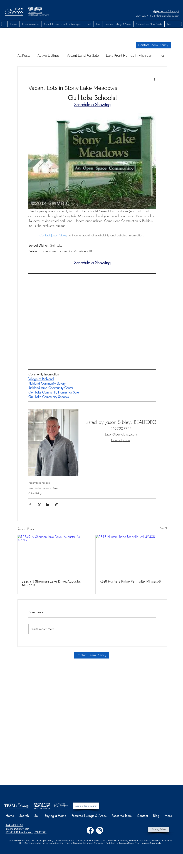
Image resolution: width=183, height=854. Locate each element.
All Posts (24, 55)
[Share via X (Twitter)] (39, 504)
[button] (98, 24)
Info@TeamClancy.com (167, 15)
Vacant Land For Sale (83, 55)
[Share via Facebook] (30, 504)
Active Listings (49, 55)
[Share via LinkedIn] (47, 504)
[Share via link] (56, 504)
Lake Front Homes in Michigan (129, 55)
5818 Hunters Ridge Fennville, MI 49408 (130, 581)
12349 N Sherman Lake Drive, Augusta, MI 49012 (51, 583)
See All (163, 528)
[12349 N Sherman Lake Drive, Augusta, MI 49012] (53, 555)
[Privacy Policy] (158, 829)
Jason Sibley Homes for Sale (43, 487)
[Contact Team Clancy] (86, 806)
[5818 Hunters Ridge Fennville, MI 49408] (131, 555)
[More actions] (154, 79)
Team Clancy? (166, 11)
